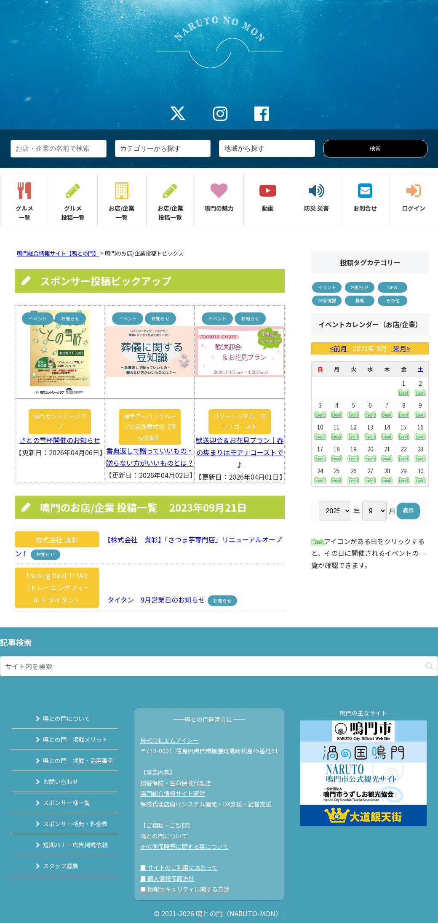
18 (337, 453)
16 (420, 431)
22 (403, 453)
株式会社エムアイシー (173, 740)
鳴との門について (58, 718)
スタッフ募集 (52, 866)
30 (420, 475)
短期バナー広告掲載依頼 (67, 844)
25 (337, 475)
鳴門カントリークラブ (59, 421)
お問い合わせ (52, 781)
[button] (429, 666)
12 (353, 431)
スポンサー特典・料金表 (67, 823)
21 (387, 453)
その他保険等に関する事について (188, 846)
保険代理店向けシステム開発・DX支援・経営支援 (209, 804)
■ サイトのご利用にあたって (182, 867)
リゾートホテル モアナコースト (239, 421)
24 (320, 475)
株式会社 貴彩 (57, 539)
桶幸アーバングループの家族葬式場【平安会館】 (149, 426)
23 (420, 453)
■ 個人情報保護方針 (171, 878)
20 (370, 453)
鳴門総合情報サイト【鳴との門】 (58, 253)
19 (353, 453)
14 (387, 431)
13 (370, 431)
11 (337, 431)
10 (320, 431)
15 (403, 431)
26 (353, 475)
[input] (219, 666)
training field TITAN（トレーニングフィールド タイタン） (57, 587)
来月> (400, 348)
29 (403, 475)
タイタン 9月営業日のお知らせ (154, 600)
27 (370, 475)
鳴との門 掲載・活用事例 (70, 760)
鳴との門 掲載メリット (67, 739)
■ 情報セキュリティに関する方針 (188, 889)
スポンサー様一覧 (58, 802)
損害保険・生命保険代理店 (179, 783)
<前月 (339, 348)
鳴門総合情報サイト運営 (176, 793)
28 (387, 475)
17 (320, 453)
